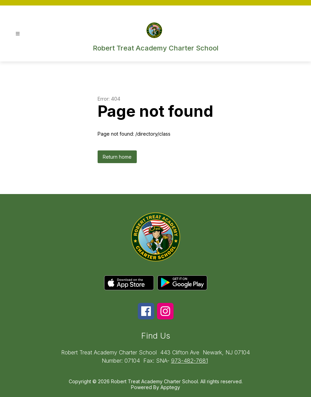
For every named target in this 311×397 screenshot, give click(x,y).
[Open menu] (18, 34)
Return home (117, 157)
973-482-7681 (189, 360)
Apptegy (170, 387)
